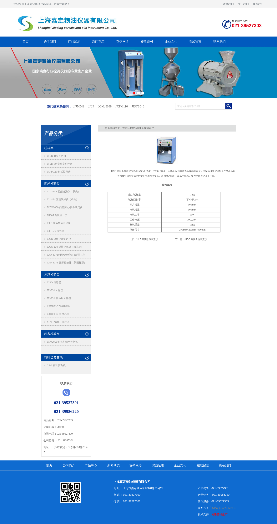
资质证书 (147, 41)
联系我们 (258, 4)
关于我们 (243, 4)
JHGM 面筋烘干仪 (57, 215)
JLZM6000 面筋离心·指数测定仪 (65, 207)
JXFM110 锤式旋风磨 (59, 171)
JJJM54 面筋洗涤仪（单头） (62, 199)
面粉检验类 (52, 183)
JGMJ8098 (105, 106)
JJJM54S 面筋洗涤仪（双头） (63, 191)
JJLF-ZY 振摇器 (55, 231)
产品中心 (91, 465)
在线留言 (195, 41)
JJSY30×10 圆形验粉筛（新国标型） (67, 254)
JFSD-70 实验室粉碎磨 (59, 163)
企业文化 (171, 41)
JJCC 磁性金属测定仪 (59, 238)
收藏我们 (228, 4)
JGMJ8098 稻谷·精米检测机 (62, 341)
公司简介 (69, 465)
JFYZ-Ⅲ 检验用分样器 (59, 298)
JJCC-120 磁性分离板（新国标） (65, 246)
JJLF (91, 106)
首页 (26, 41)
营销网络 (122, 41)
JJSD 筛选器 (54, 282)
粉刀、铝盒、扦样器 (58, 321)
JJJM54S (78, 106)
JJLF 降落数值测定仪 (58, 223)
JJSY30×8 (138, 106)
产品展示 (74, 41)
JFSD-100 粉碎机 (56, 155)
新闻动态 (98, 41)
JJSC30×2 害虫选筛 (58, 314)
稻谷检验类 (52, 333)
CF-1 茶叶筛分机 (56, 365)
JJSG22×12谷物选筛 (58, 306)
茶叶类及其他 (53, 357)
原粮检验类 (52, 274)
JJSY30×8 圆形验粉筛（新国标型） (66, 262)
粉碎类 (48, 148)
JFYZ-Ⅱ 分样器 (55, 290)
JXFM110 (121, 106)
